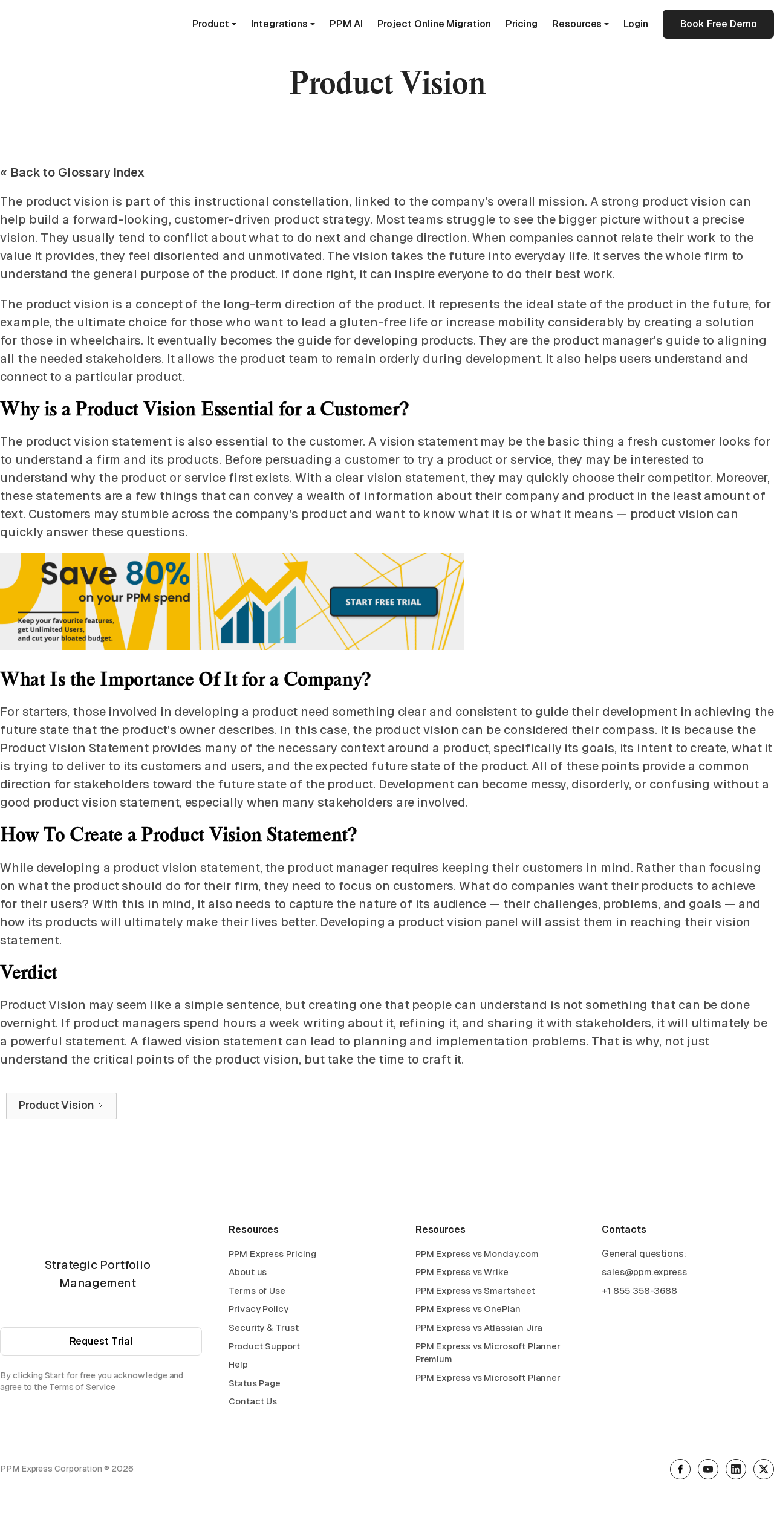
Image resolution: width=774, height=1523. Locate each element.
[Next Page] (61, 1106)
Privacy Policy (258, 1309)
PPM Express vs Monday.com (477, 1254)
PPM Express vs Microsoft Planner (488, 1377)
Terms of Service (82, 1387)
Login (635, 24)
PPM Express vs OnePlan (468, 1309)
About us (248, 1272)
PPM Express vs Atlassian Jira (479, 1327)
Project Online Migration (434, 24)
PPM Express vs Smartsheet (475, 1290)
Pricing (522, 24)
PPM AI (346, 24)
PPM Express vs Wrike (462, 1272)
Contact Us (253, 1401)
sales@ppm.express (644, 1272)
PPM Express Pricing (272, 1254)
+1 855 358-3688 (639, 1290)
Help (238, 1364)
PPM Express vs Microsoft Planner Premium (488, 1353)
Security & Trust (264, 1327)
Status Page (255, 1383)
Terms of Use (257, 1290)
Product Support (264, 1346)
